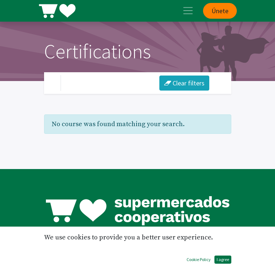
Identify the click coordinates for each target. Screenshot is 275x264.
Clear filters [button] (184, 83)
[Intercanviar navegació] (218, 82)
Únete (219, 11)
